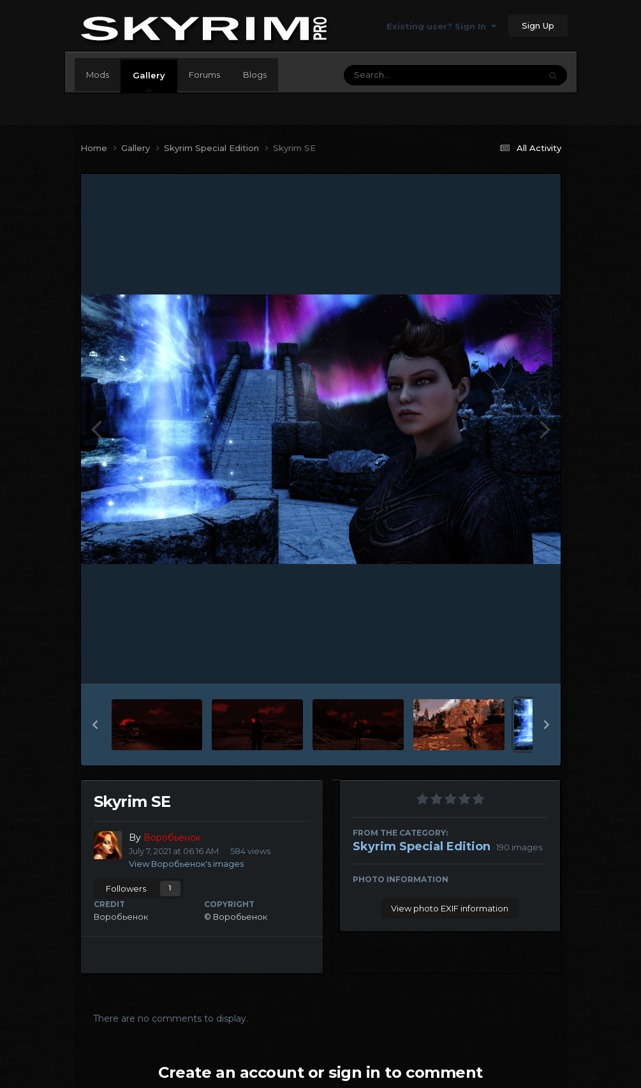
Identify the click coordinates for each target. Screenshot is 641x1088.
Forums (204, 74)
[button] (95, 725)
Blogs (255, 74)
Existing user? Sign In (441, 26)
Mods (97, 74)
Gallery (149, 81)
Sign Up (538, 25)
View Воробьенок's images (186, 864)
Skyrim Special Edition (421, 846)
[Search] (407, 75)
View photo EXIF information (449, 908)
